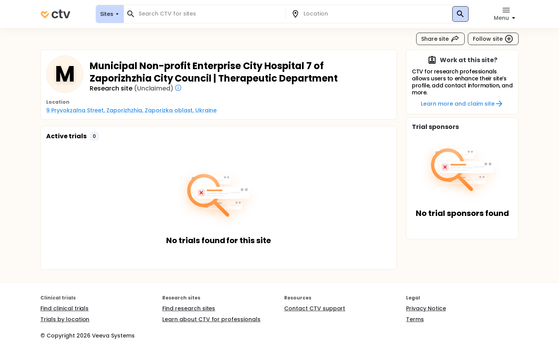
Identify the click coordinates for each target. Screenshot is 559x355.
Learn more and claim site (462, 103)
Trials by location (64, 319)
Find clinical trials (64, 308)
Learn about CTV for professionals (211, 319)
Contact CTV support (314, 308)
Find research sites (188, 308)
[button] (94, 136)
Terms (415, 319)
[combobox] (209, 14)
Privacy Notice (426, 308)
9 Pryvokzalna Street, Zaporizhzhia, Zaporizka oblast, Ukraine (131, 110)
